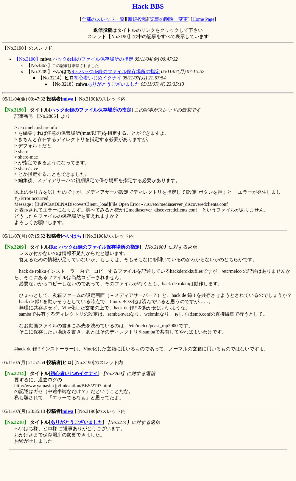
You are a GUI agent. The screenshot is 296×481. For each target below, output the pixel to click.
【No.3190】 (27, 59)
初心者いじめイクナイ (97, 77)
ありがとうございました (113, 84)
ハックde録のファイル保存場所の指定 (93, 59)
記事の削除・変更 (169, 19)
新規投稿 (137, 19)
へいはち (71, 236)
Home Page (203, 19)
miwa (67, 98)
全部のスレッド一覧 (103, 19)
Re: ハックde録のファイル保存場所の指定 (115, 71)
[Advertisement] (110, 465)
